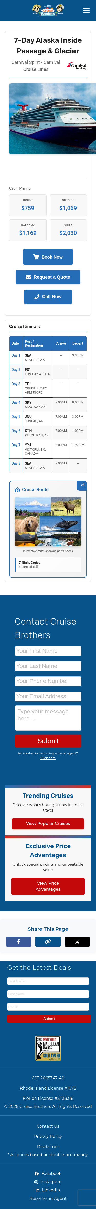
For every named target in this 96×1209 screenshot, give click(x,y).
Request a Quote (48, 277)
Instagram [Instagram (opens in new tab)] (47, 1181)
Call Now (47, 296)
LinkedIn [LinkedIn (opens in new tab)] (48, 1190)
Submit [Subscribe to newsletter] (49, 1018)
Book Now (48, 257)
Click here (48, 758)
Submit (47, 741)
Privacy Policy (48, 1136)
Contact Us (48, 1126)
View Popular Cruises (48, 823)
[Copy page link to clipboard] (47, 941)
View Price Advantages (48, 886)
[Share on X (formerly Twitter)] (77, 941)
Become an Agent (48, 1198)
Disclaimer (48, 1146)
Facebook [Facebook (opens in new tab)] (48, 1173)
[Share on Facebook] (18, 941)
